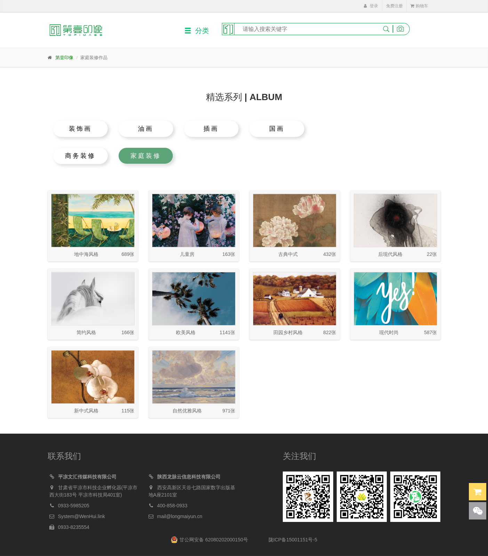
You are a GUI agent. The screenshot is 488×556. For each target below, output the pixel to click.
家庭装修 (145, 155)
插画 (211, 128)
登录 (370, 5)
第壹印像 (64, 57)
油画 (145, 128)
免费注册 (394, 5)
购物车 (419, 5)
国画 (277, 128)
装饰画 (80, 128)
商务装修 (80, 155)
